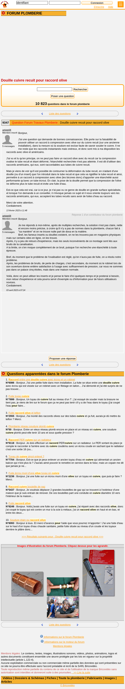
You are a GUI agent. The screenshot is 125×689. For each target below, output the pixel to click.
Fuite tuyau (19, 396)
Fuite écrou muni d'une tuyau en (34, 473)
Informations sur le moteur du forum (62, 641)
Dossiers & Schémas (29, 678)
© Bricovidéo (67, 685)
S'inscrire (99, 6)
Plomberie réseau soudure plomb (31, 426)
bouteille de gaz (27, 486)
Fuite (20, 503)
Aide (110, 6)
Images (110, 678)
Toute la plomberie (72, 678)
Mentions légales (62, 646)
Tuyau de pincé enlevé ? (26, 456)
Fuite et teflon (24, 412)
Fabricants (94, 678)
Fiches (51, 678)
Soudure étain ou (28, 519)
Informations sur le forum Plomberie (62, 636)
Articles (6, 681)
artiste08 (6, 130)
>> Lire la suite (80, 672)
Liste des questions (60, 113)
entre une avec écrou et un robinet (42, 379)
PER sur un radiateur (30, 439)
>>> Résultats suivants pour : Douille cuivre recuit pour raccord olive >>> (62, 536)
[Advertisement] (62, 47)
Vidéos (7, 678)
